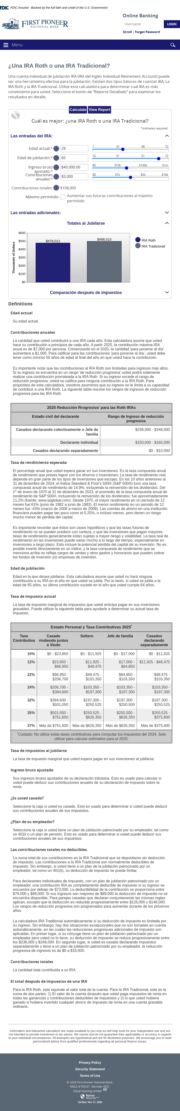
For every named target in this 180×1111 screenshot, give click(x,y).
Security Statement (90, 1069)
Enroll (127, 32)
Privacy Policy (90, 1062)
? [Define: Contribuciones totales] (56, 187)
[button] (6, 44)
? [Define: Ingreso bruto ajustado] (56, 167)
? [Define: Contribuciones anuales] (56, 176)
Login (172, 24)
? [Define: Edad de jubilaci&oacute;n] (56, 158)
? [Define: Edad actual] (56, 148)
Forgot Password (147, 32)
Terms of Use (90, 1076)
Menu (18, 45)
